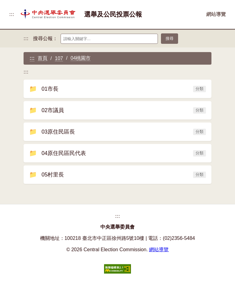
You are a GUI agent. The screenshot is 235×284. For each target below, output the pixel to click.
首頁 (42, 58)
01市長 (117, 89)
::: (11, 14)
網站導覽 (216, 14)
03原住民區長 (117, 131)
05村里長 (117, 174)
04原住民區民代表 (117, 153)
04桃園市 (80, 58)
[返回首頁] (49, 14)
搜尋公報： (45, 38)
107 (59, 58)
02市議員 (117, 110)
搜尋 (169, 38)
